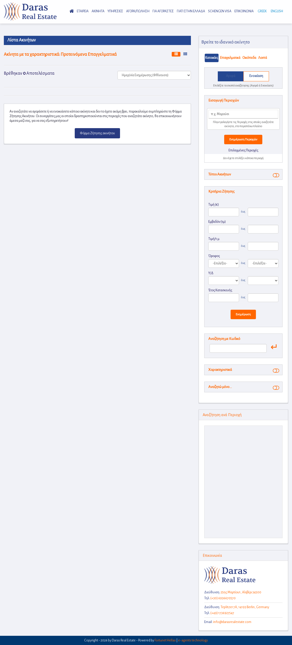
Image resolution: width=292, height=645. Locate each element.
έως (243, 211)
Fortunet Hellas (165, 640)
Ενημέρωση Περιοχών (243, 139)
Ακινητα (98, 11)
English (276, 11)
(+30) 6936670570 (223, 598)
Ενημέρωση (243, 314)
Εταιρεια (83, 11)
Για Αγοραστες (163, 11)
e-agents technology (193, 640)
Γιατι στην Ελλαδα (191, 11)
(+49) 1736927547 (222, 613)
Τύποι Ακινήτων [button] (219, 174)
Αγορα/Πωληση (137, 11)
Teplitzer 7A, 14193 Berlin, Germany (245, 607)
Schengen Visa (219, 11)
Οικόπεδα (249, 58)
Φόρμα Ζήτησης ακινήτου (97, 133)
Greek (262, 11)
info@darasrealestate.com (232, 622)
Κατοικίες (211, 58)
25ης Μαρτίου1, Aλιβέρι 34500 (241, 592)
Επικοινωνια (244, 11)
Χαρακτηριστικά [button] (220, 370)
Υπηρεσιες (115, 11)
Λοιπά (262, 58)
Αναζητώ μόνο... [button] (220, 387)
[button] (275, 175)
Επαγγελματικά (230, 58)
